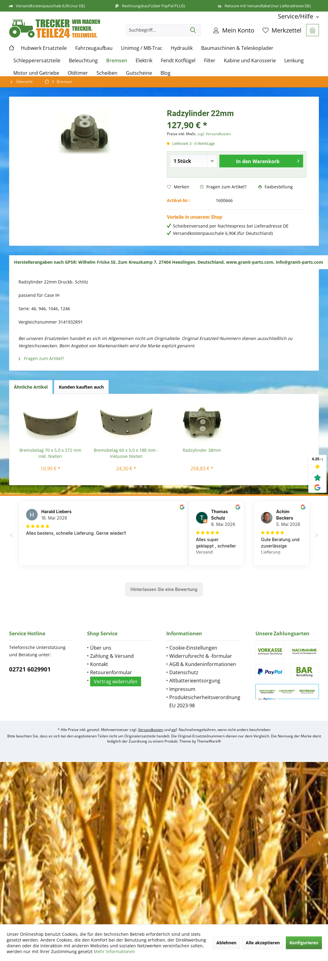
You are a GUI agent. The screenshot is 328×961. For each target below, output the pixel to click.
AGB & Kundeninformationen (202, 664)
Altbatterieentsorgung (194, 680)
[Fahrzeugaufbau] (94, 48)
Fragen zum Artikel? (223, 187)
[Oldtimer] (77, 73)
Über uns (100, 647)
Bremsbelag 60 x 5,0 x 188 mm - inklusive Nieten (126, 453)
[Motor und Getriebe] (36, 73)
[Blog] (165, 73)
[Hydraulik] (182, 48)
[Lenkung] (294, 60)
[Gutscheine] (139, 73)
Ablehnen (226, 943)
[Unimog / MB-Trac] (142, 48)
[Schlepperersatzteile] (37, 60)
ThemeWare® (209, 741)
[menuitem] (296, 16)
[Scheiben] (107, 73)
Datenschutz (183, 672)
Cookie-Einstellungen (193, 647)
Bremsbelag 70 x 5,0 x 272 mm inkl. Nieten (50, 453)
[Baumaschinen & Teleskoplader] (237, 48)
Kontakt (99, 664)
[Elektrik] (144, 60)
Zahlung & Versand (112, 656)
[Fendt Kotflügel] (178, 60)
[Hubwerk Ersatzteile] (44, 48)
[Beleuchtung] (83, 60)
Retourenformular (111, 672)
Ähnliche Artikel (31, 387)
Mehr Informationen (114, 951)
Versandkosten (150, 729)
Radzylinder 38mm (202, 450)
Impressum (182, 689)
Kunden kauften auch (81, 387)
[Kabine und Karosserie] (250, 60)
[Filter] (210, 60)
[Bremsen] (116, 60)
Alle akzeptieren (263, 943)
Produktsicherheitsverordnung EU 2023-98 (204, 701)
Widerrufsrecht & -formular (200, 656)
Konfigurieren (303, 943)
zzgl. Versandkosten (214, 133)
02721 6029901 (30, 669)
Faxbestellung (275, 187)
